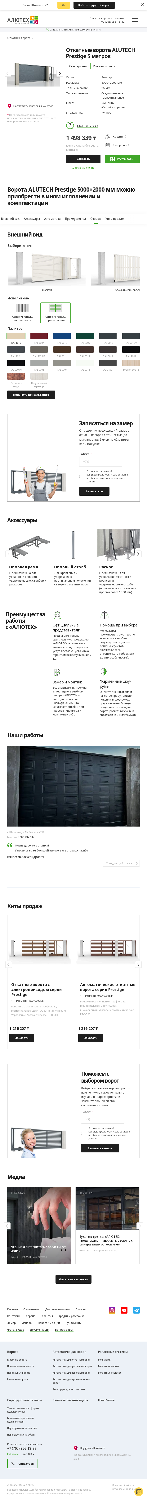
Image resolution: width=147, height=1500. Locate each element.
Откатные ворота (18, 38)
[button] (8, 73)
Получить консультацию (31, 394)
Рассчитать (121, 159)
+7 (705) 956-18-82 (112, 21)
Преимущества (75, 219)
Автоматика (52, 219)
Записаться (94, 491)
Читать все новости (73, 1279)
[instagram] (112, 1310)
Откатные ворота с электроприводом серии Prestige (36, 989)
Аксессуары (32, 219)
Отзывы (96, 219)
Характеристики (78, 66)
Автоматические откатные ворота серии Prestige (107, 987)
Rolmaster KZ (26, 837)
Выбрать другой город (94, 5)
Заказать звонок (100, 1148)
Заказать (83, 159)
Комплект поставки (104, 66)
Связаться (22, 1463)
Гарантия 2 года (87, 125)
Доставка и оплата (83, 167)
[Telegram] (136, 1310)
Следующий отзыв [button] (119, 863)
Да (64, 5)
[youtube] (124, 1310)
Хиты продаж (115, 219)
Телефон (84, 453)
